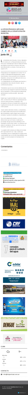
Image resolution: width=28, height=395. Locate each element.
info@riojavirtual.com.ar (11, 374)
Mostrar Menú (14, 18)
